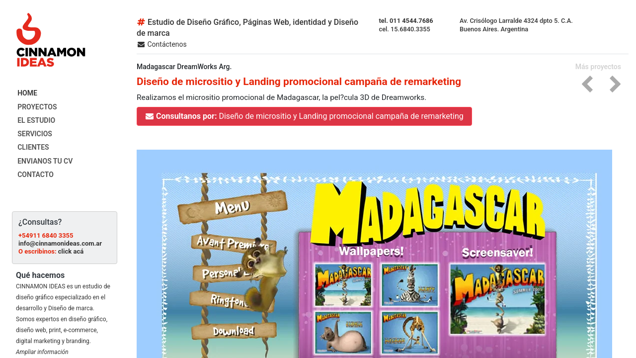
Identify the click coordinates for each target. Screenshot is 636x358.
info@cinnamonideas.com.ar (60, 243)
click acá (70, 251)
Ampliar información (42, 352)
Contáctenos (162, 44)
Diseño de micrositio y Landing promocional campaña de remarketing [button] (304, 116)
